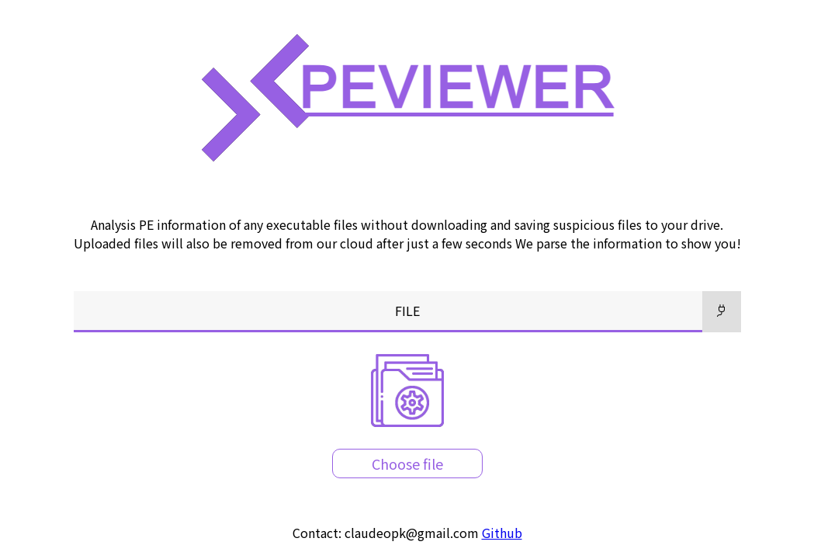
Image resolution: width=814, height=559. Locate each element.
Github (502, 532)
